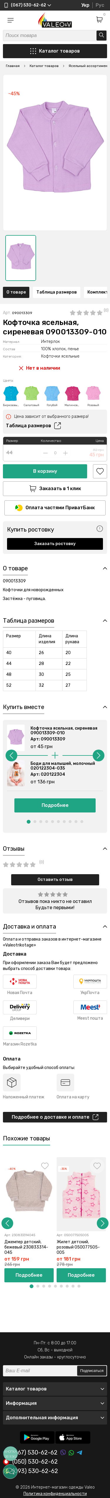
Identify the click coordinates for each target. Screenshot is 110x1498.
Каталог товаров (55, 51)
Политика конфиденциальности (55, 1493)
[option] (20, 258)
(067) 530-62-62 (30, 1453)
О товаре (16, 292)
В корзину (45, 471)
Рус (100, 5)
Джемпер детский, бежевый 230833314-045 (26, 1247)
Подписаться (92, 1370)
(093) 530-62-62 (30, 1471)
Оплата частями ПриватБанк (55, 508)
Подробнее (55, 805)
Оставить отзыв (55, 879)
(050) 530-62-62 (30, 1462)
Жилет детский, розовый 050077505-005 (78, 1247)
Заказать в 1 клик (55, 488)
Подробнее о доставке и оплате (55, 1117)
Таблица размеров (56, 292)
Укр (85, 5)
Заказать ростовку (55, 543)
